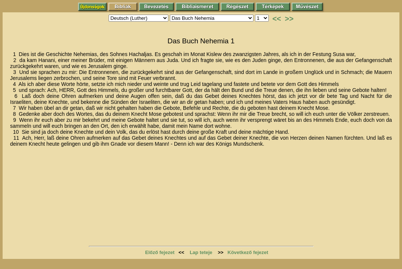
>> (289, 19)
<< (276, 19)
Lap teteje (201, 252)
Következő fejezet (248, 252)
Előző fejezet (160, 252)
